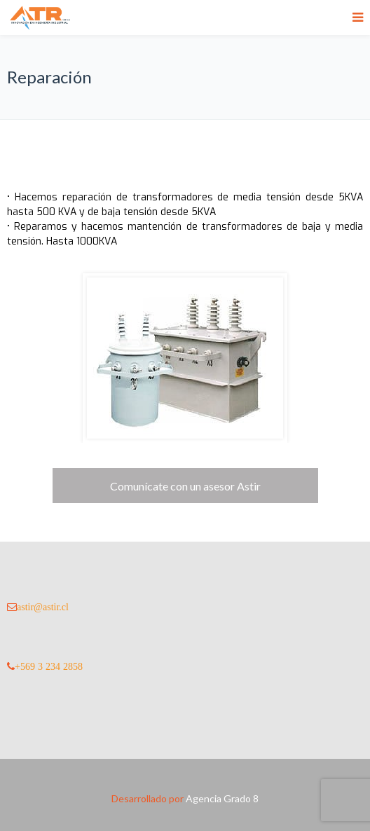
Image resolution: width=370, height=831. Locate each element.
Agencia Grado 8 (222, 798)
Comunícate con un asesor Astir (185, 486)
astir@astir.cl (43, 607)
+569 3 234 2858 (49, 666)
